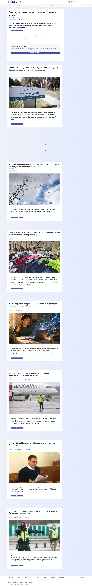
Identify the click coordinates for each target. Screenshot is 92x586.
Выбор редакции (49, 2)
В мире (22, 2)
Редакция (62, 5)
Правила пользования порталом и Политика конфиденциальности (21, 582)
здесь (48, 49)
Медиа (70, 577)
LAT (9, 5)
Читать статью (17, 30)
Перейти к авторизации (35, 52)
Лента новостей (30, 2)
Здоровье (53, 577)
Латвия (19, 577)
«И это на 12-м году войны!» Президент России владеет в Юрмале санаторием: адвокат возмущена (33, 69)
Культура (45, 577)
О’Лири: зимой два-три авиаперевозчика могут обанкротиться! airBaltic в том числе (29, 374)
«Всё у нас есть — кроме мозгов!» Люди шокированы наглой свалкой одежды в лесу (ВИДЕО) (34, 233)
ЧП (32, 577)
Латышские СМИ (58, 2)
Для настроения (62, 577)
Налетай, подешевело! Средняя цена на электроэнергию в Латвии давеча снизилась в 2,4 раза (34, 165)
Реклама (66, 5)
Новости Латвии (39, 2)
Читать (17, 123)
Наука (76, 577)
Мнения (82, 577)
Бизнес (38, 577)
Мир (26, 577)
